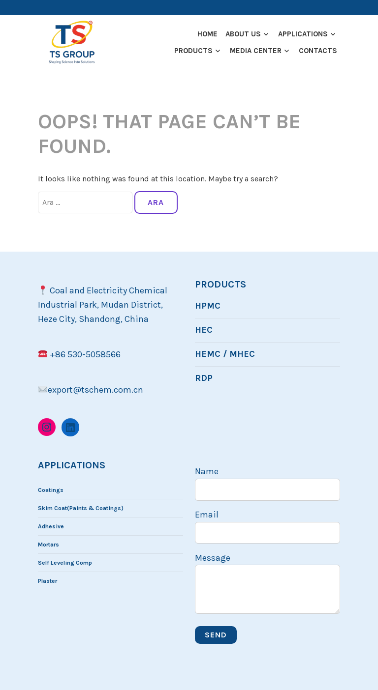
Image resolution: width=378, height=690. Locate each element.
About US (243, 33)
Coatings (50, 490)
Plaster (47, 580)
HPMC (207, 305)
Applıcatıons (303, 33)
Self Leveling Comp (65, 562)
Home (207, 33)
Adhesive (51, 526)
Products (193, 50)
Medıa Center (256, 50)
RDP (204, 378)
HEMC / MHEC (225, 353)
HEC (204, 329)
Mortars (48, 544)
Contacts (318, 50)
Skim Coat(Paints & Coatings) (81, 508)
